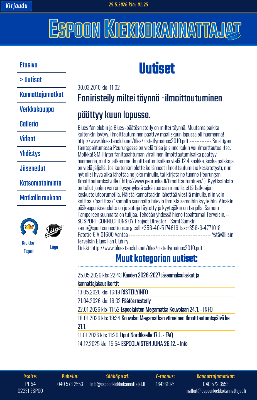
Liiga (54, 236)
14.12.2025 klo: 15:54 (132, 343)
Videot (27, 139)
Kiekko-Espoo (29, 236)
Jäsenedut (32, 169)
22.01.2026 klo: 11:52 (145, 309)
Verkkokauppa (37, 110)
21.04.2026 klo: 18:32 (114, 300)
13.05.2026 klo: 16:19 (113, 292)
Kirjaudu (17, 6)
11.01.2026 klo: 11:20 (125, 335)
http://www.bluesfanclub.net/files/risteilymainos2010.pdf (147, 247)
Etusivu (29, 65)
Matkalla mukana (40, 198)
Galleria (29, 124)
